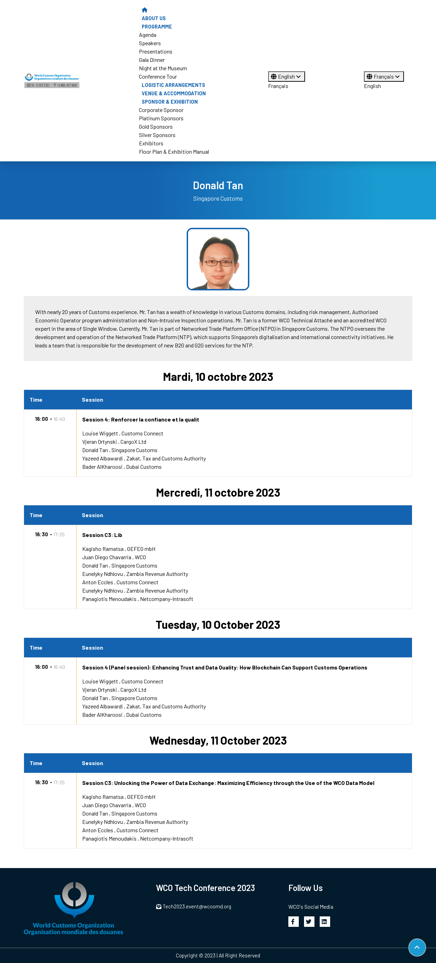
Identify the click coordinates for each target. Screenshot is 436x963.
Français (278, 85)
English (286, 76)
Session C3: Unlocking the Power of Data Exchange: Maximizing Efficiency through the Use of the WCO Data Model (228, 782)
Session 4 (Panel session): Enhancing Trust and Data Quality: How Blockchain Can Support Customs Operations (224, 667)
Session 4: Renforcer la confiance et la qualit (140, 419)
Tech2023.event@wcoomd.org (193, 906)
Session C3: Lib (102, 534)
